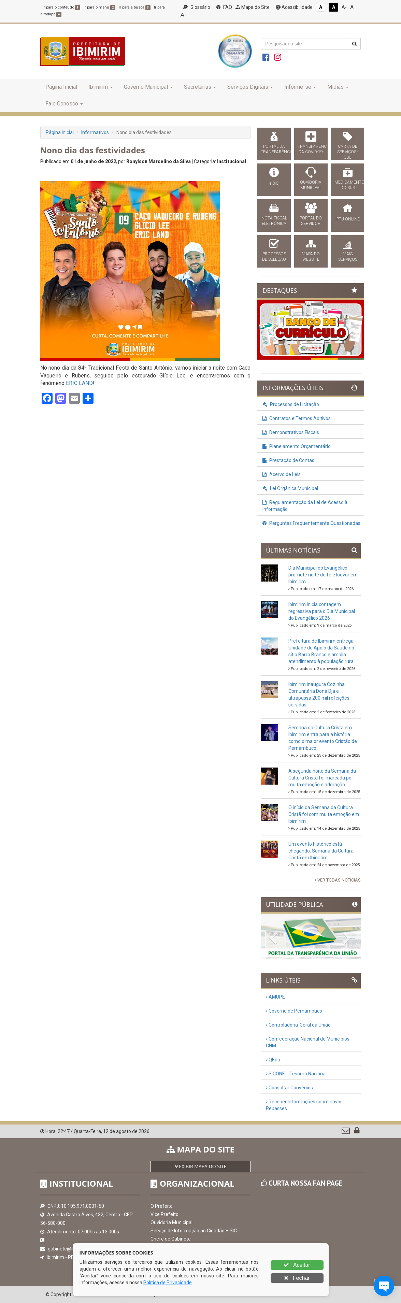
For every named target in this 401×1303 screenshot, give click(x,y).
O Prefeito (162, 1206)
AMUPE (275, 997)
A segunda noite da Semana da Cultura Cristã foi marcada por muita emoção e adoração (322, 777)
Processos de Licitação (290, 404)
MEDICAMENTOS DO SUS (347, 185)
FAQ (224, 7)
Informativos (95, 132)
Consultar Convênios (289, 1087)
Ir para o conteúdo (61, 7)
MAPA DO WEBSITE (311, 257)
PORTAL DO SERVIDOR (311, 221)
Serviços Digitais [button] (250, 87)
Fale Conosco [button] (64, 103)
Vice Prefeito (164, 1214)
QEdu (273, 1059)
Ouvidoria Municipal (171, 1222)
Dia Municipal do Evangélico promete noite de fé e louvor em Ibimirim (323, 574)
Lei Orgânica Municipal (290, 488)
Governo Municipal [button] (148, 87)
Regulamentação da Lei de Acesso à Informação (304, 506)
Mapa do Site (252, 7)
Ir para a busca (135, 7)
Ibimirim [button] (100, 87)
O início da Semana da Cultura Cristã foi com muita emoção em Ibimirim (323, 814)
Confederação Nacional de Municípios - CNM (309, 1042)
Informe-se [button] (300, 87)
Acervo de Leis (281, 474)
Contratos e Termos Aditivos (296, 418)
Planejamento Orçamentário (296, 446)
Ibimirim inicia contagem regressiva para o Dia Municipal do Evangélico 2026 (321, 611)
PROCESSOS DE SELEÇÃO (274, 257)
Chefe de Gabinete (171, 1239)
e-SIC (274, 183)
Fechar (297, 1278)
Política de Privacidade (167, 1282)
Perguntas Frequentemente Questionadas (311, 523)
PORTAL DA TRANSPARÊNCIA (274, 149)
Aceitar (297, 1265)
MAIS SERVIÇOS (347, 257)
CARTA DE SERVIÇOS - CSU (347, 152)
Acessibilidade (294, 7)
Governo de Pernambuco (294, 1011)
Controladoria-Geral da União (298, 1025)
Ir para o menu (99, 7)
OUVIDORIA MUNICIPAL (310, 185)
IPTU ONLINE (347, 219)
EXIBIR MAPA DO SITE (201, 1166)
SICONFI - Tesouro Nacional (296, 1073)
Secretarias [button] (200, 87)
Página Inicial (61, 87)
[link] (79, 383)
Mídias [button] (337, 87)
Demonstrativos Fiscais (290, 432)
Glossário (196, 7)
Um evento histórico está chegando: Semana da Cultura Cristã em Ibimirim (321, 850)
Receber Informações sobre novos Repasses (304, 1105)
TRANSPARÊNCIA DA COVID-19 (311, 149)
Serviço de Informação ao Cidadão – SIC (194, 1230)
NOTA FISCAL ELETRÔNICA (274, 221)
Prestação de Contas (288, 460)
